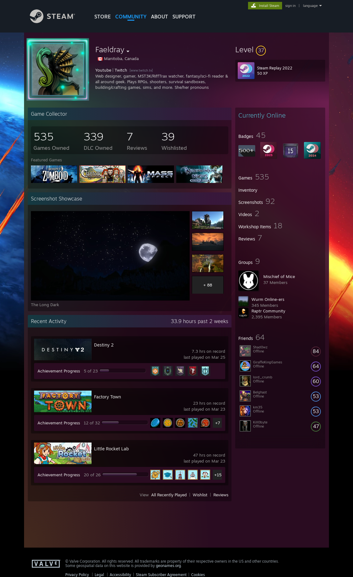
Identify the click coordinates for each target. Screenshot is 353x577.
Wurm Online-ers (267, 299)
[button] (280, 49)
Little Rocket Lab (111, 448)
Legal (99, 574)
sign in (290, 5)
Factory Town (107, 396)
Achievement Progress (58, 370)
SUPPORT (184, 16)
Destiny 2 (104, 344)
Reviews (220, 494)
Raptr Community (268, 310)
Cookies (198, 574)
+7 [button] (217, 422)
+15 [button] (217, 474)
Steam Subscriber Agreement (161, 574)
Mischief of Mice (279, 276)
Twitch (121, 70)
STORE (102, 16)
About (159, 16)
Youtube (103, 70)
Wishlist (200, 494)
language (310, 5)
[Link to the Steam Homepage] (57, 21)
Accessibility (120, 574)
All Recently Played (169, 494)
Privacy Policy (77, 574)
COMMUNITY (131, 16)
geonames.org (168, 565)
